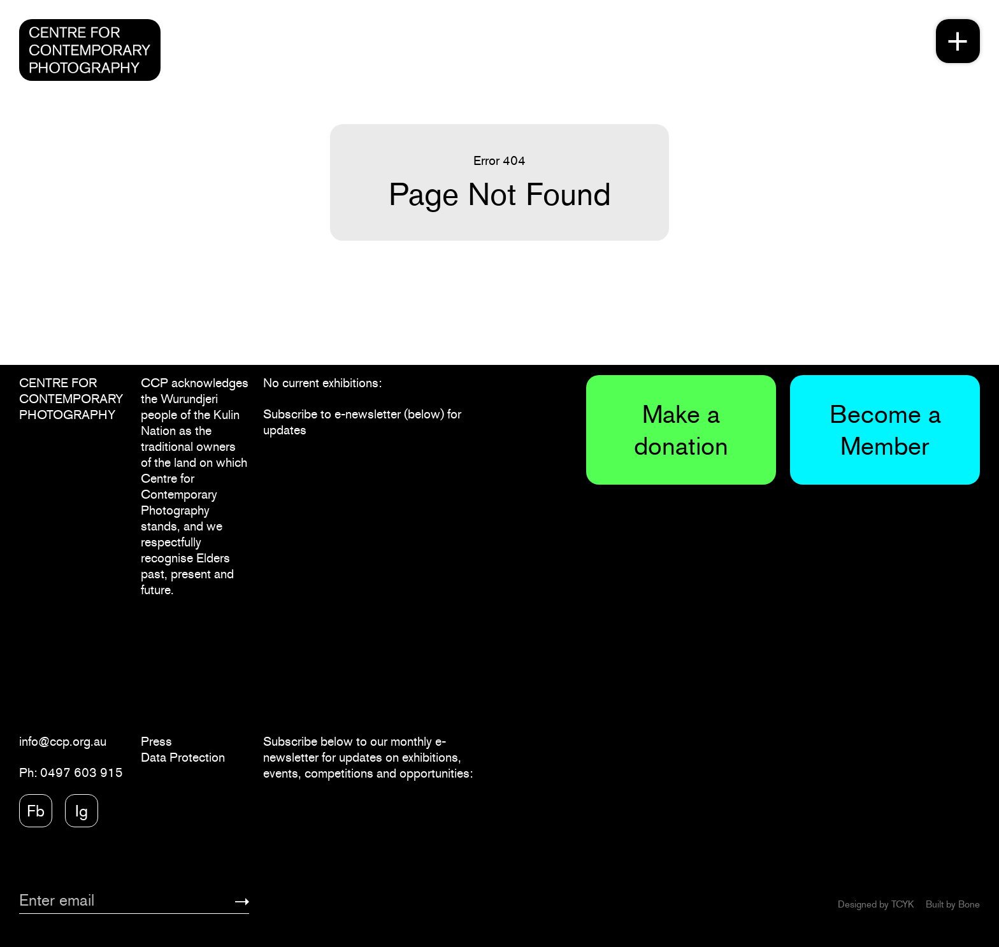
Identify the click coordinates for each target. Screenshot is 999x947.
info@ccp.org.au (62, 741)
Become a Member (885, 429)
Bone (969, 904)
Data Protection (183, 757)
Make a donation (681, 429)
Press (156, 741)
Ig (81, 810)
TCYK (902, 904)
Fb (36, 810)
